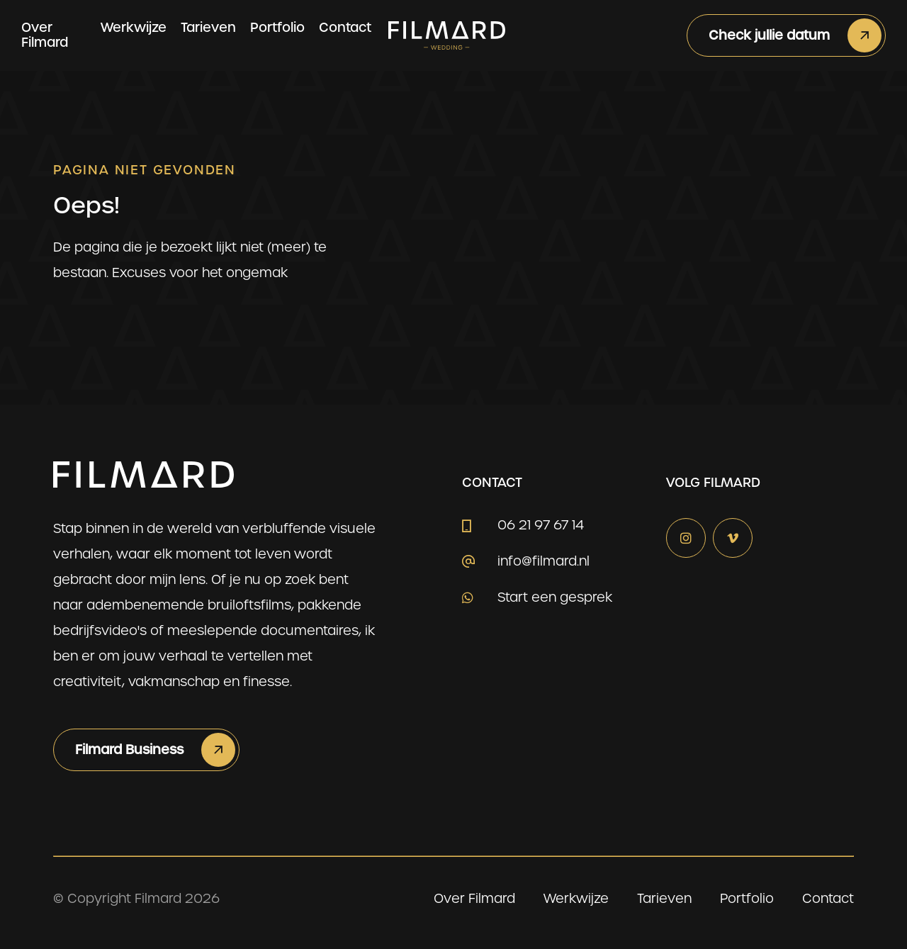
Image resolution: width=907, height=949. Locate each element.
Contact (345, 27)
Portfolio (277, 27)
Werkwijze (134, 27)
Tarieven (208, 27)
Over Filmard (44, 34)
